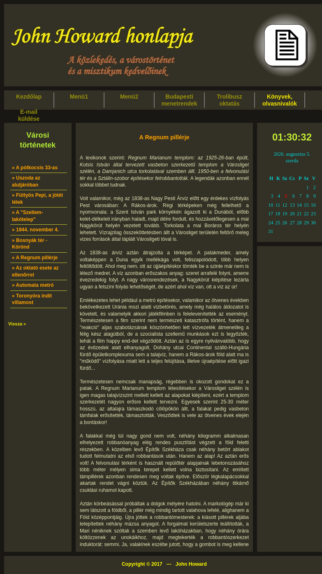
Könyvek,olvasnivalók (279, 100)
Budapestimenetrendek (179, 100)
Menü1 (79, 100)
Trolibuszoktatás (229, 100)
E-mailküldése (28, 115)
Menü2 (129, 100)
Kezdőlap (29, 100)
